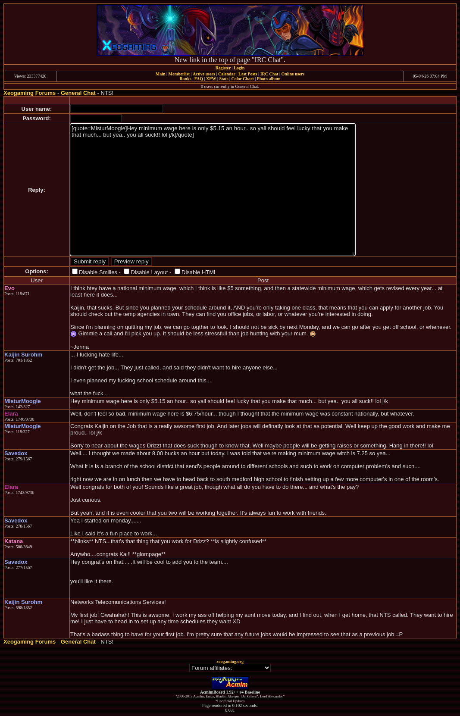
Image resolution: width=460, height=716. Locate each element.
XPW (211, 78)
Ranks (185, 78)
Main (161, 74)
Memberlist (179, 74)
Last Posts (247, 74)
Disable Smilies (98, 272)
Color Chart (243, 78)
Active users (204, 74)
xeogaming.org (230, 661)
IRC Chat (269, 74)
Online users (293, 74)
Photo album (269, 78)
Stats (223, 78)
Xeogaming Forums (29, 93)
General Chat (78, 93)
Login (239, 68)
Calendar (226, 74)
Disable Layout (149, 272)
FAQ (198, 78)
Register (223, 68)
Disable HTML (199, 272)
